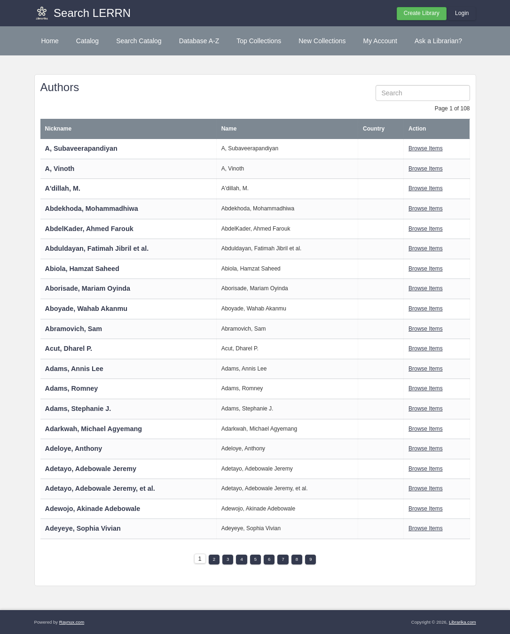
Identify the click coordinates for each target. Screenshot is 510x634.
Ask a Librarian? (438, 41)
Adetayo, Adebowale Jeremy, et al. (100, 488)
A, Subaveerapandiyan (81, 148)
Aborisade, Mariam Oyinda (88, 288)
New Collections (321, 41)
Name (229, 128)
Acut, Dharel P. (69, 348)
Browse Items (425, 148)
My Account (380, 41)
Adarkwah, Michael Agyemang (93, 429)
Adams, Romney (71, 388)
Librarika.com (462, 622)
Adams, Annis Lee (74, 368)
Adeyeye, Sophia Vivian (83, 528)
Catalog (87, 41)
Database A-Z (199, 41)
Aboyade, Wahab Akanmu (86, 308)
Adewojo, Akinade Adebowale (93, 508)
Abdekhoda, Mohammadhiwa (91, 208)
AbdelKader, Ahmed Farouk (89, 228)
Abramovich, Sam (73, 328)
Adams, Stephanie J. (78, 408)
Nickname (58, 128)
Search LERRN (92, 13)
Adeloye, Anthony (73, 448)
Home (50, 41)
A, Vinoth (60, 168)
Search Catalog (139, 41)
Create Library (421, 13)
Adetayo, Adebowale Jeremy (91, 468)
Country (373, 128)
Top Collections (258, 41)
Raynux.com (71, 622)
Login (462, 13)
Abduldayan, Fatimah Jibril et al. (97, 248)
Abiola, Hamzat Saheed (82, 268)
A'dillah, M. (62, 188)
